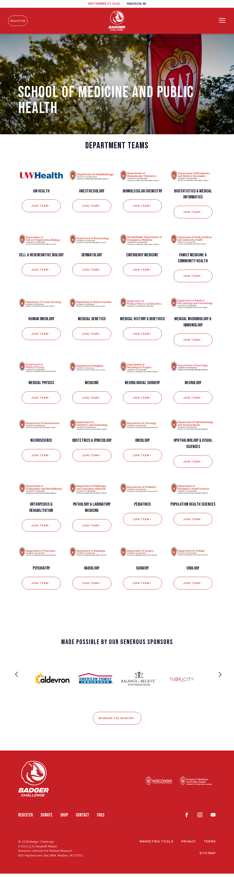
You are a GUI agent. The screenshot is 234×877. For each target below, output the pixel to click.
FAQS (100, 818)
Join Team (41, 209)
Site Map (207, 856)
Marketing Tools (157, 845)
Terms (210, 845)
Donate (46, 818)
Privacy (188, 845)
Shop (64, 818)
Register (20, 21)
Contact (82, 818)
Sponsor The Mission (117, 721)
